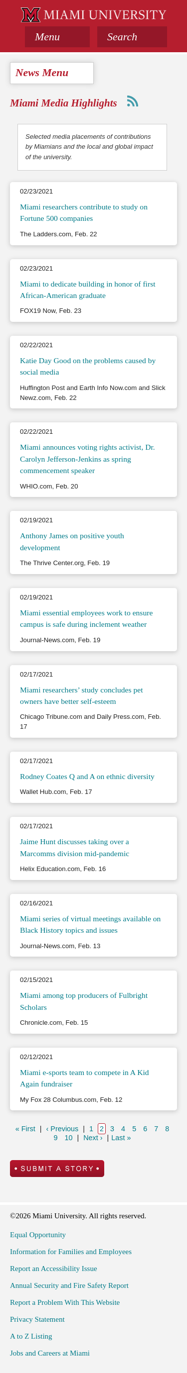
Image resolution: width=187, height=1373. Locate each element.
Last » (122, 1137)
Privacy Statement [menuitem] (37, 1319)
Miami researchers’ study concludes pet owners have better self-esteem (81, 695)
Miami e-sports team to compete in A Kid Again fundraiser (84, 1078)
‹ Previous (64, 1128)
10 (69, 1137)
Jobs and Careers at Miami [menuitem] (50, 1353)
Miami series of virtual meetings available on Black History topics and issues (90, 924)
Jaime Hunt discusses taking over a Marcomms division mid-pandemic (74, 847)
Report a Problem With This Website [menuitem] (65, 1302)
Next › (94, 1137)
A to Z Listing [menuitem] (31, 1336)
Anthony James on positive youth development (72, 541)
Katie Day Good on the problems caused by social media (88, 366)
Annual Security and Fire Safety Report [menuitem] (69, 1285)
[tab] (57, 36)
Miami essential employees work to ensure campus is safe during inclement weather (86, 618)
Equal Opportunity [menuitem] (38, 1235)
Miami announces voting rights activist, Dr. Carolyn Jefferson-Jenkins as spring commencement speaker (87, 459)
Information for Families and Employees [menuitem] (71, 1252)
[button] (132, 36)
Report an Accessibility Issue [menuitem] (53, 1269)
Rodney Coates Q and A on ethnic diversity (87, 776)
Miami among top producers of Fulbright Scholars (84, 1001)
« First (27, 1128)
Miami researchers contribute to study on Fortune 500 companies (84, 212)
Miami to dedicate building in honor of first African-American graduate (88, 289)
